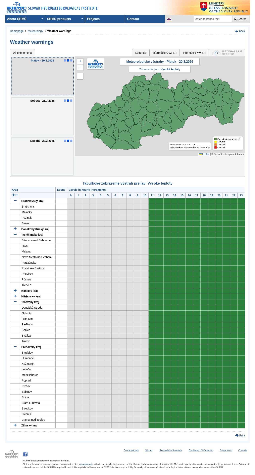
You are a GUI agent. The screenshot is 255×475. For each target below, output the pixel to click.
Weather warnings (59, 31)
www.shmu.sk (85, 464)
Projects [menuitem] (93, 19)
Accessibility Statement (171, 450)
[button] (80, 62)
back (242, 31)
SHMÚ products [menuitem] (59, 19)
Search (242, 19)
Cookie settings (131, 450)
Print (242, 435)
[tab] (227, 52)
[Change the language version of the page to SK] (169, 19)
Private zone (226, 450)
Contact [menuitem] (133, 19)
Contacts (242, 450)
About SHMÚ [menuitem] (16, 19)
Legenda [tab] (140, 52)
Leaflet (204, 154)
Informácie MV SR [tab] (194, 52)
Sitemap (149, 450)
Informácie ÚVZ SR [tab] (165, 52)
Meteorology (35, 31)
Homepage (17, 31)
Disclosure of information (201, 450)
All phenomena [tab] (22, 52)
